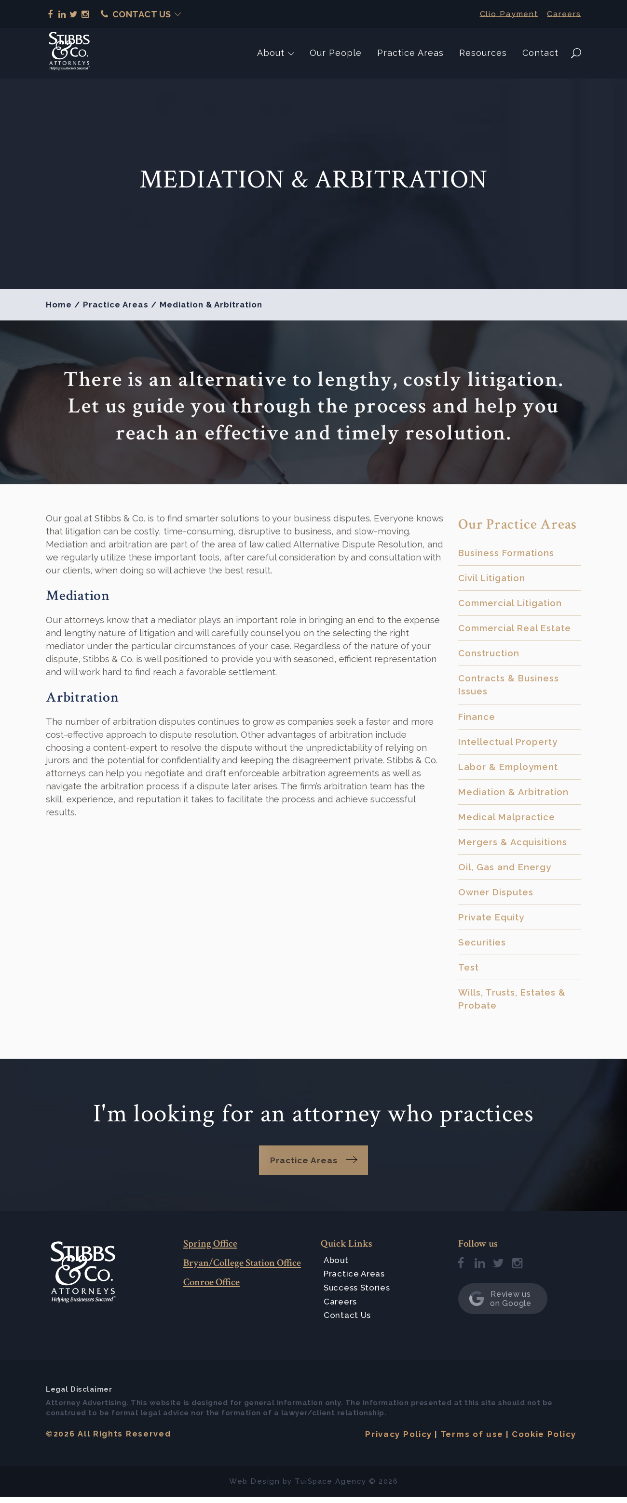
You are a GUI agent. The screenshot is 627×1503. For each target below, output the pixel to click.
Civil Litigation (492, 578)
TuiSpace (313, 1488)
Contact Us (136, 14)
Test (469, 972)
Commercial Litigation (511, 603)
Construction (489, 654)
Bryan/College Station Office (242, 1269)
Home (59, 304)
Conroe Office (211, 1288)
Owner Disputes (496, 896)
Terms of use (471, 1441)
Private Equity (491, 921)
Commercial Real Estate (516, 629)
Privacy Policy (398, 1441)
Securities (482, 946)
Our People (336, 52)
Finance (477, 718)
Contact (540, 52)
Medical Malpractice (507, 819)
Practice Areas (410, 52)
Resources (483, 52)
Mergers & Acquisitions (514, 845)
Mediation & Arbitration (514, 794)
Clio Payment (507, 13)
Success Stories (358, 1294)
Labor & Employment (509, 769)
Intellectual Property (508, 743)
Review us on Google (500, 1305)
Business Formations (508, 552)
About (271, 52)
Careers (563, 13)
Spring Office (210, 1250)
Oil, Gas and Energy (505, 870)
